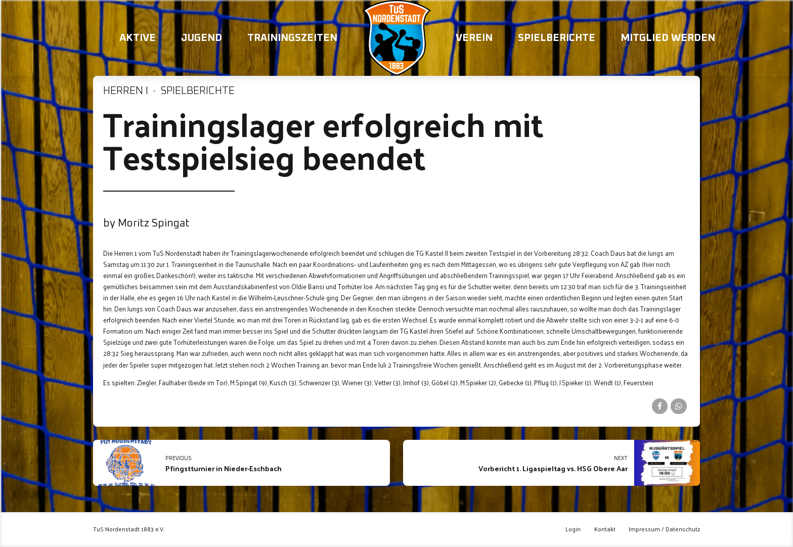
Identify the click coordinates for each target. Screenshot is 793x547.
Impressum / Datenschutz (664, 529)
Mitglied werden (668, 38)
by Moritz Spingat (146, 223)
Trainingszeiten (292, 38)
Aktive (137, 38)
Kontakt (604, 529)
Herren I (125, 91)
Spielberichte (556, 38)
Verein (474, 38)
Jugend (201, 38)
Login (573, 529)
